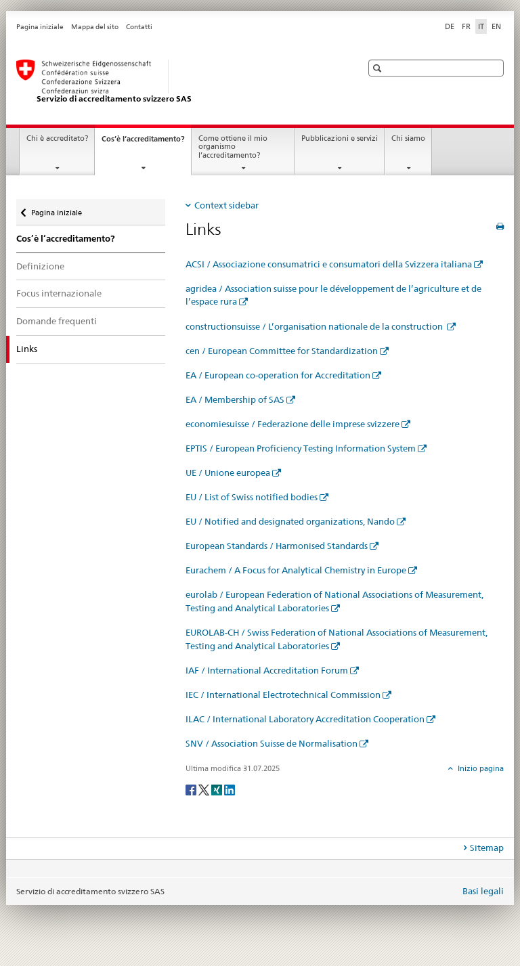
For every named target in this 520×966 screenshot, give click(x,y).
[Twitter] (204, 789)
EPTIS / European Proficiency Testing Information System (301, 448)
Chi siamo (408, 138)
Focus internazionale (59, 293)
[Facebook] (192, 789)
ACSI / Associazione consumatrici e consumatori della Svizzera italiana (329, 264)
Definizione (40, 266)
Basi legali (483, 890)
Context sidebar (226, 205)
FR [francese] (466, 26)
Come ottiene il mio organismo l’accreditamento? (232, 147)
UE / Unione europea (228, 472)
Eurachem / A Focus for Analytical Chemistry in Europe (296, 570)
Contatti (139, 26)
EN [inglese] (496, 26)
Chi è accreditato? (57, 138)
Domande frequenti (56, 320)
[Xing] (217, 789)
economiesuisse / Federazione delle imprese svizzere (292, 423)
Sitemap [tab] (487, 847)
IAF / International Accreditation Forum (267, 670)
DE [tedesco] (449, 26)
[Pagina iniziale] (175, 82)
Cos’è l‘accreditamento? (146, 142)
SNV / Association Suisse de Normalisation (272, 743)
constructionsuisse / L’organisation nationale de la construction (315, 326)
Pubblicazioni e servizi (339, 138)
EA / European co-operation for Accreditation (278, 375)
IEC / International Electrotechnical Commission (283, 694)
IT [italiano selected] (481, 26)
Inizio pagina (480, 768)
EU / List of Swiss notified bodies (252, 496)
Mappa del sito (94, 26)
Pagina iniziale (40, 26)
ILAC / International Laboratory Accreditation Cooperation (305, 718)
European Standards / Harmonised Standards (277, 545)
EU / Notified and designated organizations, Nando (290, 521)
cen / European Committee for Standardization (282, 350)
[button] (378, 68)
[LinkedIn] (229, 789)
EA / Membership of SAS (235, 399)
